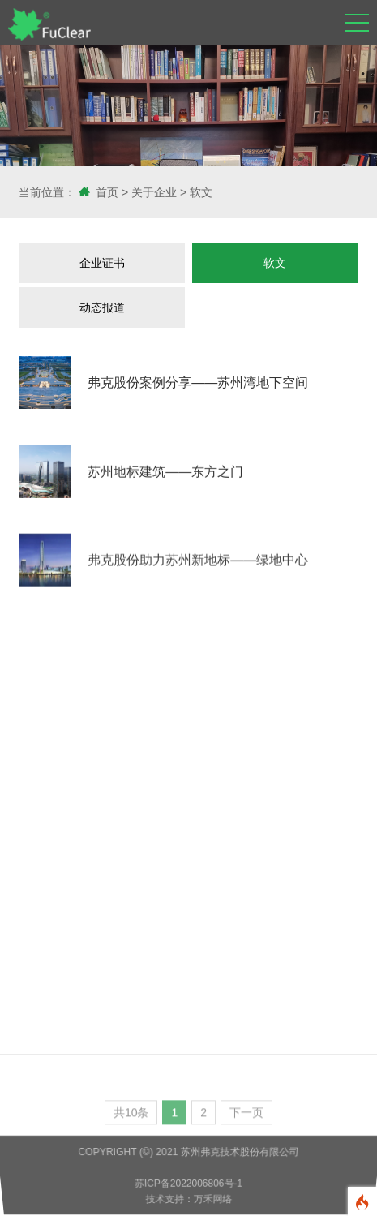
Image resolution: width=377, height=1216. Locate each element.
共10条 (131, 1115)
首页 (107, 192)
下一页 (246, 1115)
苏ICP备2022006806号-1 (188, 1183)
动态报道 (102, 307)
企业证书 (102, 262)
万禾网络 (212, 1199)
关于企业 (154, 192)
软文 (201, 192)
